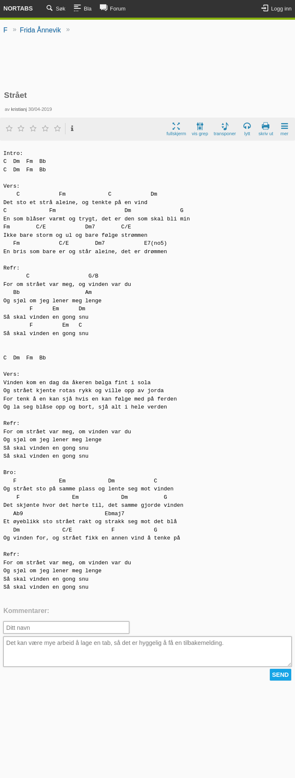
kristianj (19, 109)
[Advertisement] (148, 63)
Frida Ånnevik (40, 30)
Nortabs (18, 8)
